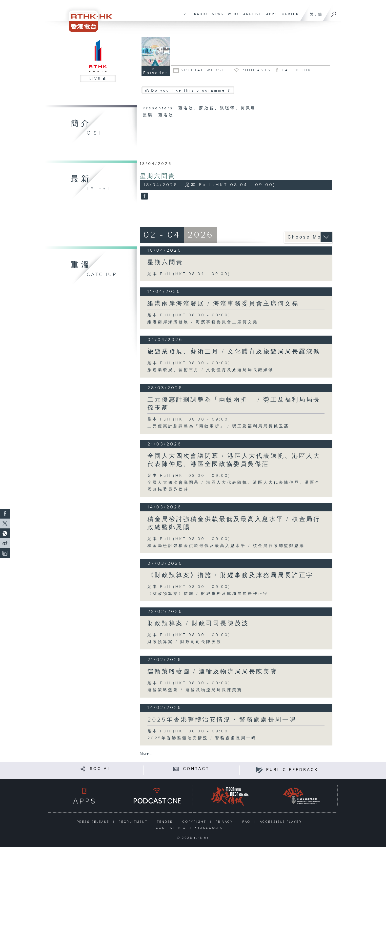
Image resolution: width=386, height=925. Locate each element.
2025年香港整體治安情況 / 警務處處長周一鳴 (222, 719)
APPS (270, 16)
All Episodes (155, 71)
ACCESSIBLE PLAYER (281, 822)
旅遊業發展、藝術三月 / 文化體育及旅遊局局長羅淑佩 (234, 351)
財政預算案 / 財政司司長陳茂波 (198, 623)
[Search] (334, 12)
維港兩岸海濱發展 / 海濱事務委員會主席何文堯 (223, 303)
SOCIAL (100, 768)
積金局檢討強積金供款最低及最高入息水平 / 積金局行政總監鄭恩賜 (226, 545)
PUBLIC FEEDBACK (292, 769)
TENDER (165, 822)
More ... (146, 753)
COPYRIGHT (195, 822)
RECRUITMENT (134, 822)
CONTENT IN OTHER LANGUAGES (190, 828)
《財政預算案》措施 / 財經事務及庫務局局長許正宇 (230, 575)
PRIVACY (225, 822)
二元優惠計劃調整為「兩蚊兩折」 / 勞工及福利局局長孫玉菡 (218, 426)
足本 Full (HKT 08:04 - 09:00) (188, 274)
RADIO (199, 16)
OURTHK (289, 16)
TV (182, 16)
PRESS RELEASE (94, 822)
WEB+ (232, 16)
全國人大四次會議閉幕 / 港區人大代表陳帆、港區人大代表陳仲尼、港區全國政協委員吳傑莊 (234, 460)
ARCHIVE (251, 16)
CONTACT (196, 768)
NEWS (216, 16)
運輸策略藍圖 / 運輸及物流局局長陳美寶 (212, 671)
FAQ (247, 822)
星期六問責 (158, 176)
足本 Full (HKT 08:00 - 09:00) (189, 315)
